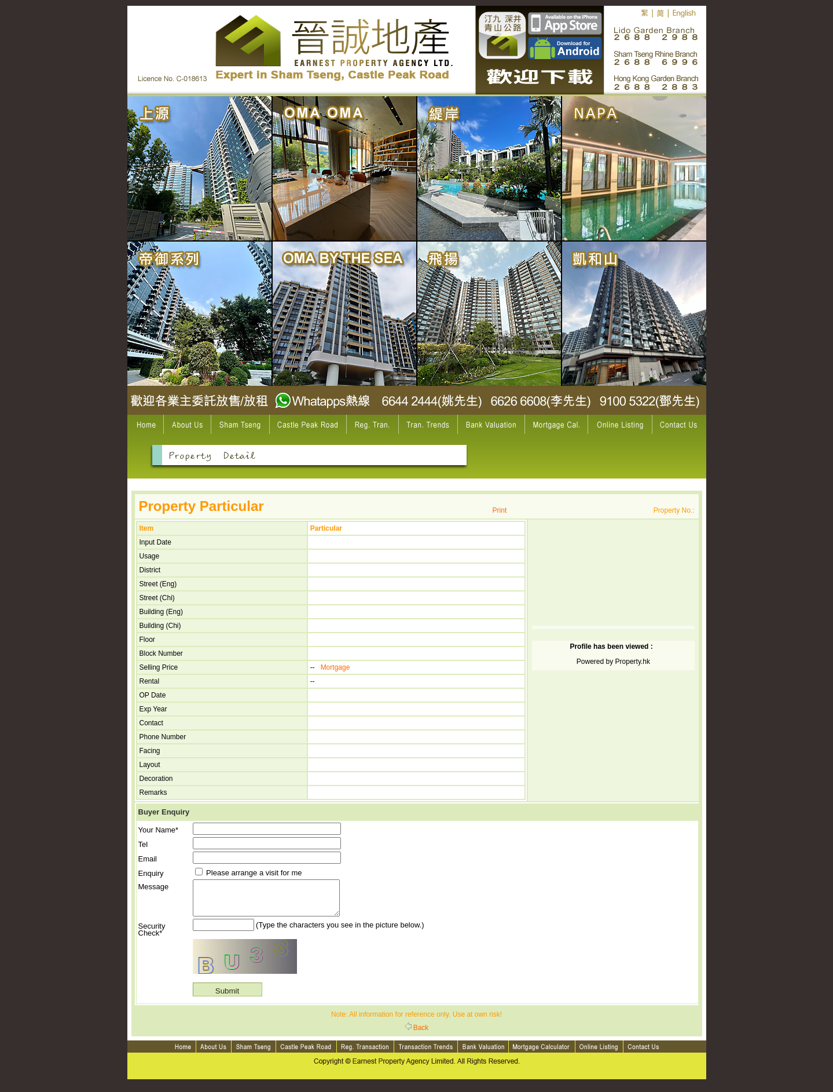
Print (500, 510)
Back (417, 1035)
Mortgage (335, 667)
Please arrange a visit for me (248, 872)
